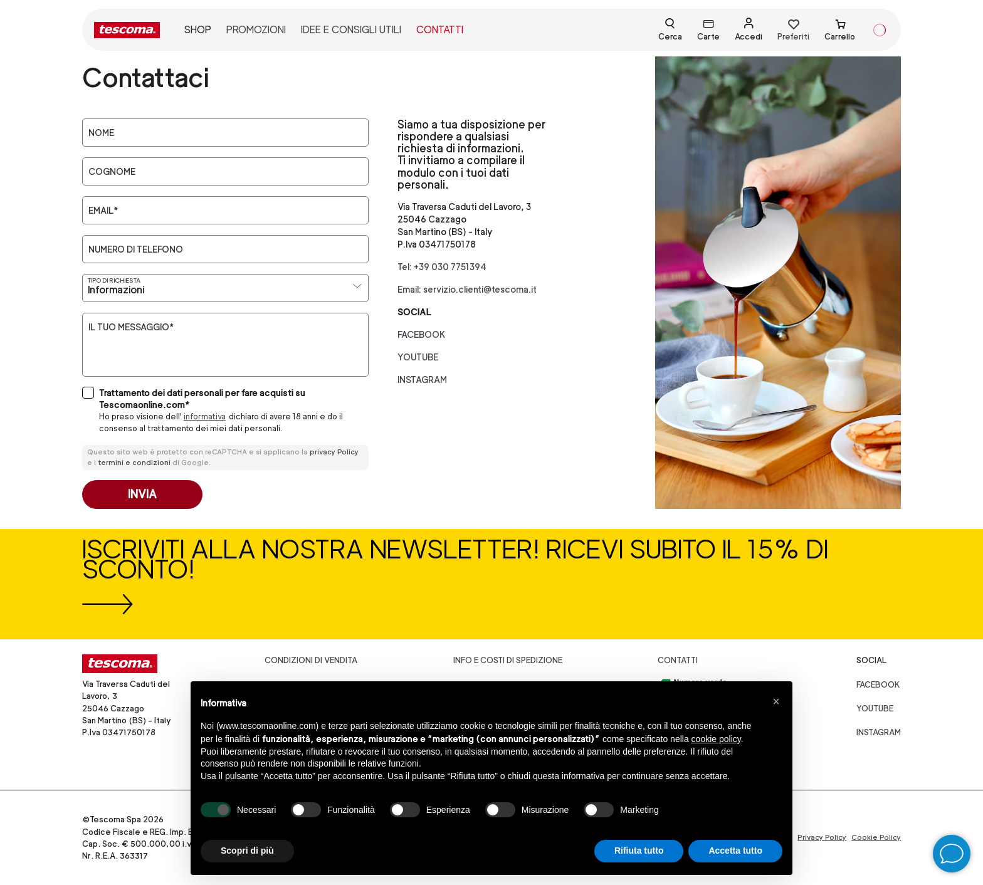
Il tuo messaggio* (131, 327)
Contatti (678, 660)
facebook (421, 334)
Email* (103, 210)
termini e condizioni (134, 462)
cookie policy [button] (716, 739)
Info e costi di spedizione (507, 660)
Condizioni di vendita (311, 660)
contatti (439, 30)
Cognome (111, 171)
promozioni (256, 30)
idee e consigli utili (351, 30)
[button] (776, 701)
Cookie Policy (876, 837)
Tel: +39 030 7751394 (441, 266)
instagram (422, 379)
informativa (205, 416)
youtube (417, 357)
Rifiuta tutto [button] (639, 851)
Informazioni (116, 290)
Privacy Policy (821, 837)
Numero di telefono (135, 249)
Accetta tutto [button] (735, 851)
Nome (101, 132)
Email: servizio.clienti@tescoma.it (467, 289)
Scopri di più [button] (247, 851)
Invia (142, 494)
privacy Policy (334, 452)
